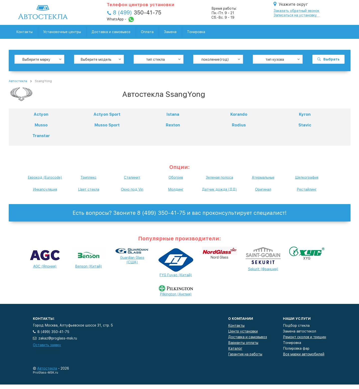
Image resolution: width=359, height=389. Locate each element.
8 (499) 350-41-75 (53, 332)
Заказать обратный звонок (296, 11)
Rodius (239, 125)
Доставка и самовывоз (110, 32)
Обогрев (176, 177)
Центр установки (243, 331)
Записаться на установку (295, 15)
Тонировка (196, 32)
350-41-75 (137, 12)
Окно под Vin (132, 189)
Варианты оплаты (243, 343)
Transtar (41, 135)
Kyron (305, 114)
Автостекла (18, 81)
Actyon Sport (106, 114)
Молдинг (175, 189)
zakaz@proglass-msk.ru (57, 338)
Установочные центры (62, 32)
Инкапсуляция (45, 189)
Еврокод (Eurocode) (45, 177)
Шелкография (306, 177)
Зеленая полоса (219, 177)
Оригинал (263, 189)
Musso (41, 125)
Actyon (41, 114)
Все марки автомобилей (303, 354)
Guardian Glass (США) (132, 256)
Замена (170, 32)
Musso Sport (107, 125)
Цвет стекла (88, 189)
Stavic (304, 125)
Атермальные (263, 177)
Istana (173, 114)
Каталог (235, 348)
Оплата (147, 32)
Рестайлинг (307, 189)
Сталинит (132, 177)
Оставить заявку (47, 345)
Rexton (173, 125)
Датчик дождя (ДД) (219, 189)
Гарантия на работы (245, 354)
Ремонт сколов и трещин (304, 337)
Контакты (24, 32)
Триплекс (88, 177)
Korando (238, 114)
